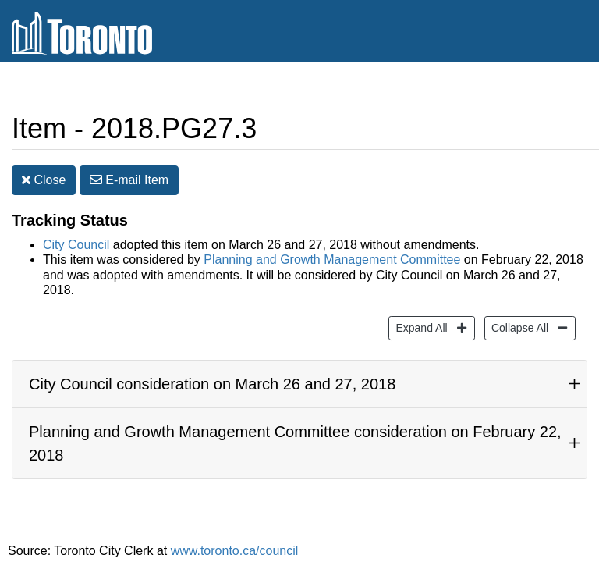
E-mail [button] (129, 168)
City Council (76, 233)
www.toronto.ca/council (235, 539)
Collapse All (517, 315)
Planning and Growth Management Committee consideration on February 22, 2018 (295, 431)
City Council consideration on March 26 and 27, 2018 (212, 372)
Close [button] (44, 168)
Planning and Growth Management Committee (332, 247)
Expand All (419, 315)
